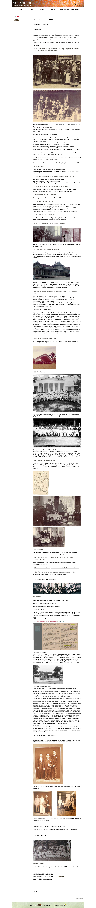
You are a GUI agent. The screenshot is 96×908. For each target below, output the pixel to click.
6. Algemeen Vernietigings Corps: (44, 201)
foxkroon (63, 905)
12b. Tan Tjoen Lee (40, 372)
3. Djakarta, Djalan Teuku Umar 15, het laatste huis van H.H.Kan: (54, 176)
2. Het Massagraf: (39, 166)
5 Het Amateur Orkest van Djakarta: (45, 194)
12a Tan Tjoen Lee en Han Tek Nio (45, 338)
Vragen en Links (75, 9)
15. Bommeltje (38, 549)
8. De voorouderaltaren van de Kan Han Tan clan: (49, 223)
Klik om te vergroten (38, 863)
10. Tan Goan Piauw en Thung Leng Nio (46, 249)
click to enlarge (37, 596)
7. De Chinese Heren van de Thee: (45, 215)
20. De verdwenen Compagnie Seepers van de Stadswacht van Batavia (56, 568)
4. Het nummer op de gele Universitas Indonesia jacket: (51, 186)
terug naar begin (79, 898)
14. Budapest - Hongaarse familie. (44, 460)
